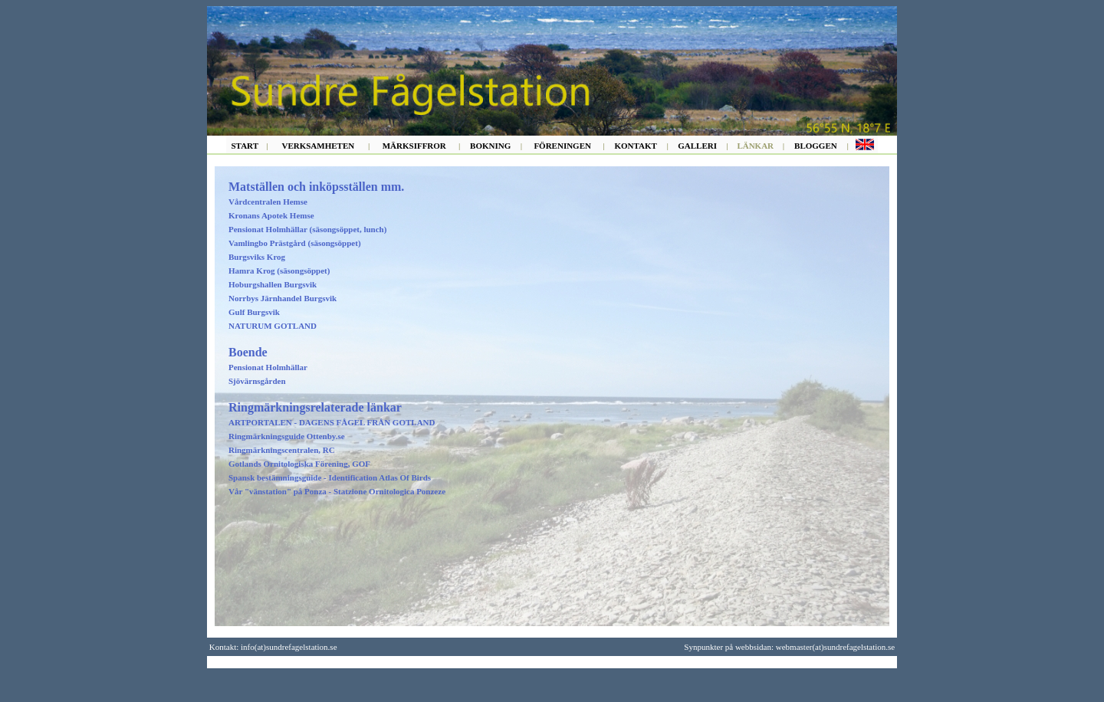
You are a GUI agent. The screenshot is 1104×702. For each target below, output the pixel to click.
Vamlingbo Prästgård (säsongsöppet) (294, 243)
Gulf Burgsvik (254, 312)
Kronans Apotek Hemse (271, 215)
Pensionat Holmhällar (267, 367)
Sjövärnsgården (257, 380)
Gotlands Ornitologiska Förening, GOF (299, 463)
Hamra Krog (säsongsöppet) (279, 270)
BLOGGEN (815, 145)
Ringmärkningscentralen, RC (281, 449)
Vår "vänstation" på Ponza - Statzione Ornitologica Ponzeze (336, 491)
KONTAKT (635, 145)
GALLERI (697, 145)
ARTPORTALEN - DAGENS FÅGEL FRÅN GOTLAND (331, 422)
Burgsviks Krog (256, 256)
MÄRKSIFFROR (414, 145)
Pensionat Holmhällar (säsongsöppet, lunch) (307, 229)
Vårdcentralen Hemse (267, 201)
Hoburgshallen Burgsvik (272, 284)
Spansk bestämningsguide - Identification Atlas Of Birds (329, 477)
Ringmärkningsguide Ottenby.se (286, 436)
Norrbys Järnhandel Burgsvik (282, 298)
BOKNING (490, 145)
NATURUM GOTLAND (272, 325)
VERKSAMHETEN (317, 145)
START (245, 145)
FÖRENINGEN (562, 145)
